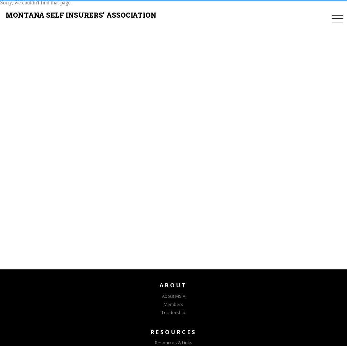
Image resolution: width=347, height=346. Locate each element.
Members (173, 304)
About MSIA (173, 296)
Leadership (173, 312)
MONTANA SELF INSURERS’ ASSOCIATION (80, 15)
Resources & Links (173, 343)
